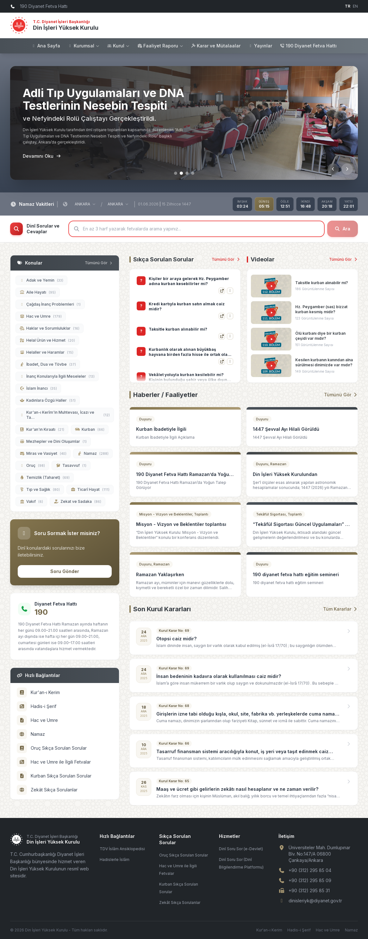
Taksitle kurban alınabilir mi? (178, 354)
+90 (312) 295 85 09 (310, 880)
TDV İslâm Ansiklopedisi (122, 848)
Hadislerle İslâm (114, 859)
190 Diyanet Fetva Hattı (308, 45)
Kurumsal (84, 45)
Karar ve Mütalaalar (215, 45)
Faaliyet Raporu (160, 45)
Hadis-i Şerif (299, 930)
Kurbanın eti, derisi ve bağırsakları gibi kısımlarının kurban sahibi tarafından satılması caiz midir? (188, 281)
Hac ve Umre (328, 930)
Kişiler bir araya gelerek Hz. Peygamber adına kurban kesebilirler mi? (189, 306)
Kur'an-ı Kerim (269, 930)
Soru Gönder (64, 571)
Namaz (351, 930)
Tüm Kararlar (340, 609)
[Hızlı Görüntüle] (230, 291)
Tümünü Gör (226, 259)
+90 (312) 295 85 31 (309, 890)
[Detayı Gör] (222, 291)
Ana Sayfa (45, 45)
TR (347, 6)
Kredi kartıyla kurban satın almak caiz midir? (187, 332)
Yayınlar (260, 45)
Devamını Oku (42, 156)
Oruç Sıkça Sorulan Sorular (183, 855)
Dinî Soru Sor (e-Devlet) (241, 848)
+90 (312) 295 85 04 (310, 870)
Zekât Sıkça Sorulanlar (179, 902)
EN (355, 6)
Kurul (118, 45)
